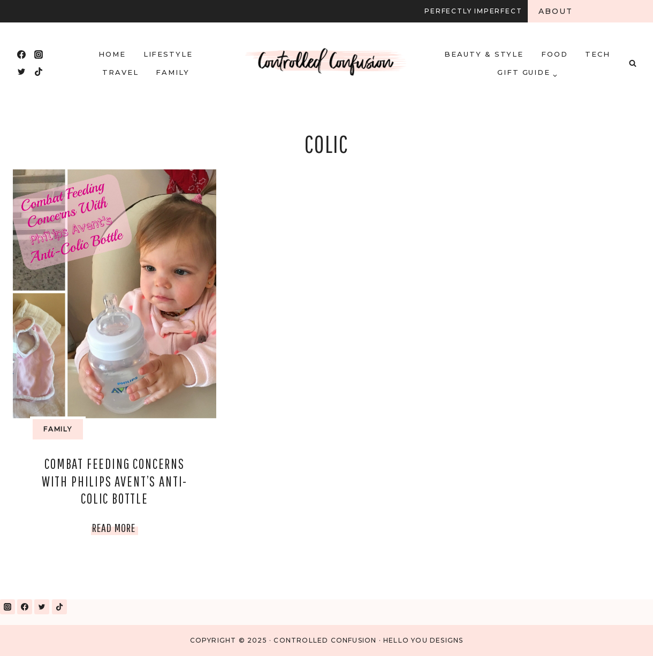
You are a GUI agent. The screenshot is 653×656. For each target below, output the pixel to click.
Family (172, 72)
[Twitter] (21, 71)
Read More (115, 527)
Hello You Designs (423, 640)
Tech (597, 54)
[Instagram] (38, 54)
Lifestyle (168, 54)
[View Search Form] (632, 63)
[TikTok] (38, 71)
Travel (120, 72)
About (555, 11)
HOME (112, 54)
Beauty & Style (483, 54)
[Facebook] (21, 54)
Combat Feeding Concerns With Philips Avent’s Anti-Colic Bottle (114, 481)
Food (554, 54)
